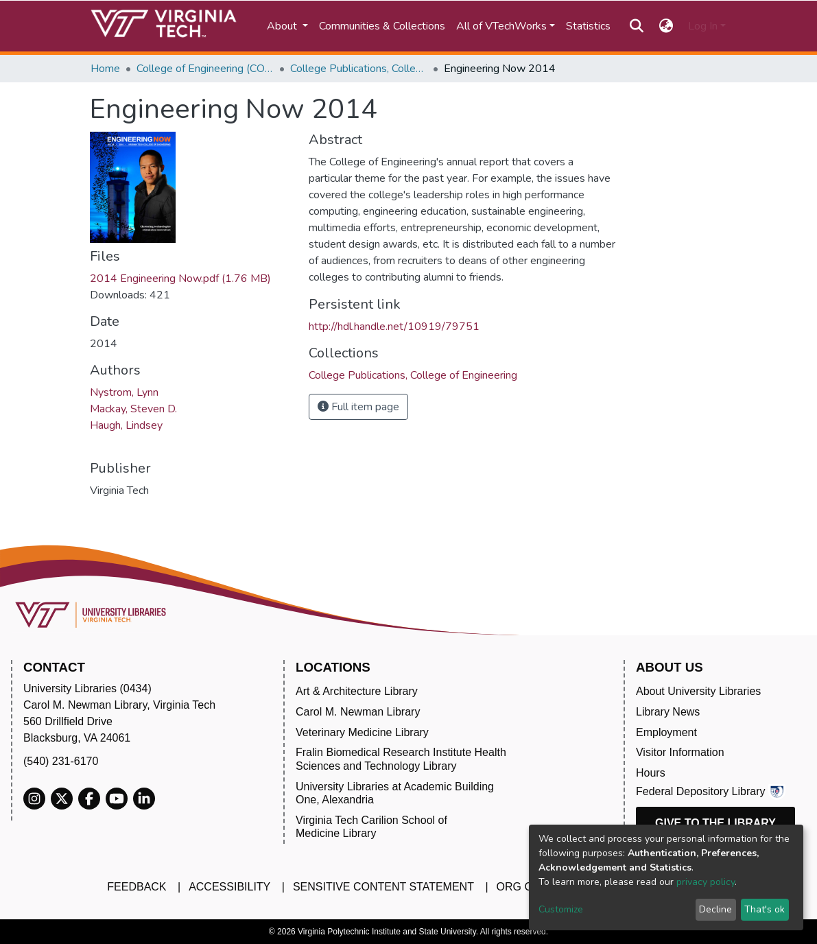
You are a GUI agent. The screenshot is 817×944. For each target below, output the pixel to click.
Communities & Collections (382, 26)
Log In (703, 26)
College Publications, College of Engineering (358, 68)
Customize (560, 909)
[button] (665, 26)
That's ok (764, 909)
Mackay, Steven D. (133, 408)
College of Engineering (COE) (205, 68)
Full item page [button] (358, 406)
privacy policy (705, 881)
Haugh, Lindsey (126, 425)
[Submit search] (637, 26)
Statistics (588, 26)
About (283, 26)
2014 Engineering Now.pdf (180, 278)
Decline (715, 909)
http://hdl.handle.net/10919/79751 (394, 326)
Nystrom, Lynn (124, 392)
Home (105, 68)
